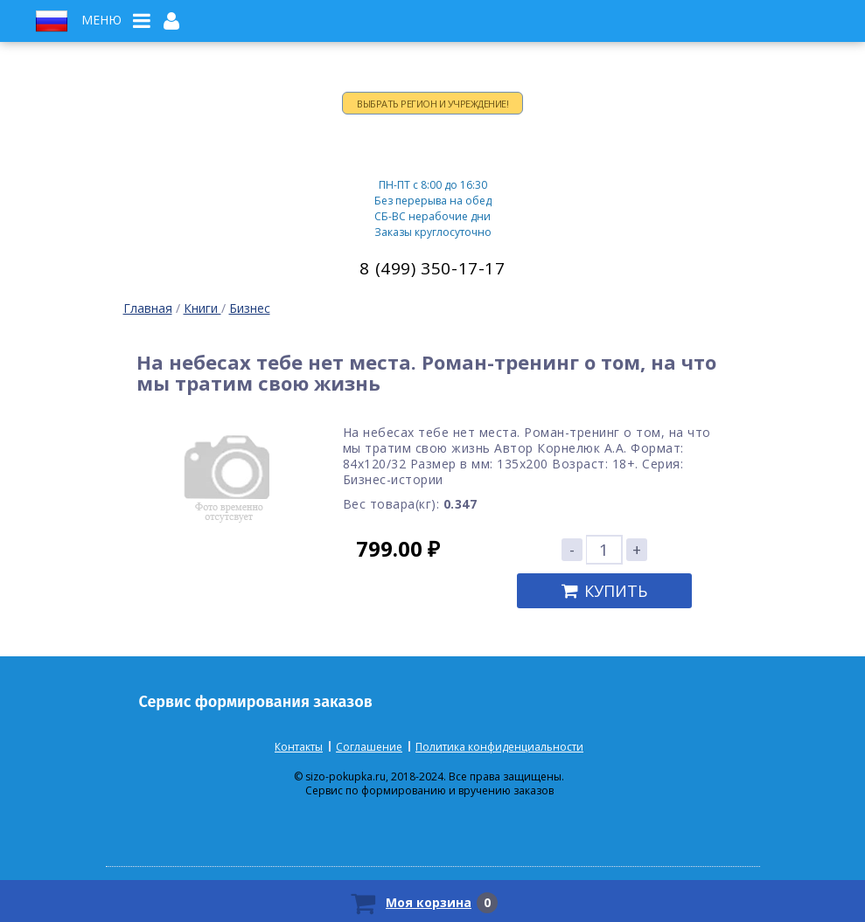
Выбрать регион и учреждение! (432, 103)
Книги (202, 308)
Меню (101, 20)
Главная (147, 308)
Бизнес (249, 308)
